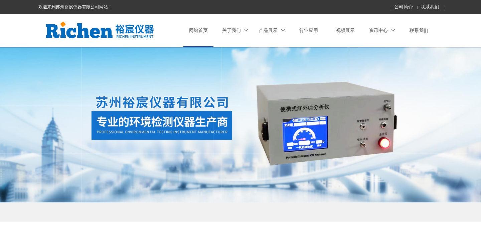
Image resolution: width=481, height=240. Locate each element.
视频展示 (345, 30)
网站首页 (198, 30)
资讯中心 (382, 30)
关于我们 (235, 30)
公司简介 (403, 7)
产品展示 (272, 30)
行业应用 (308, 30)
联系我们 (430, 7)
